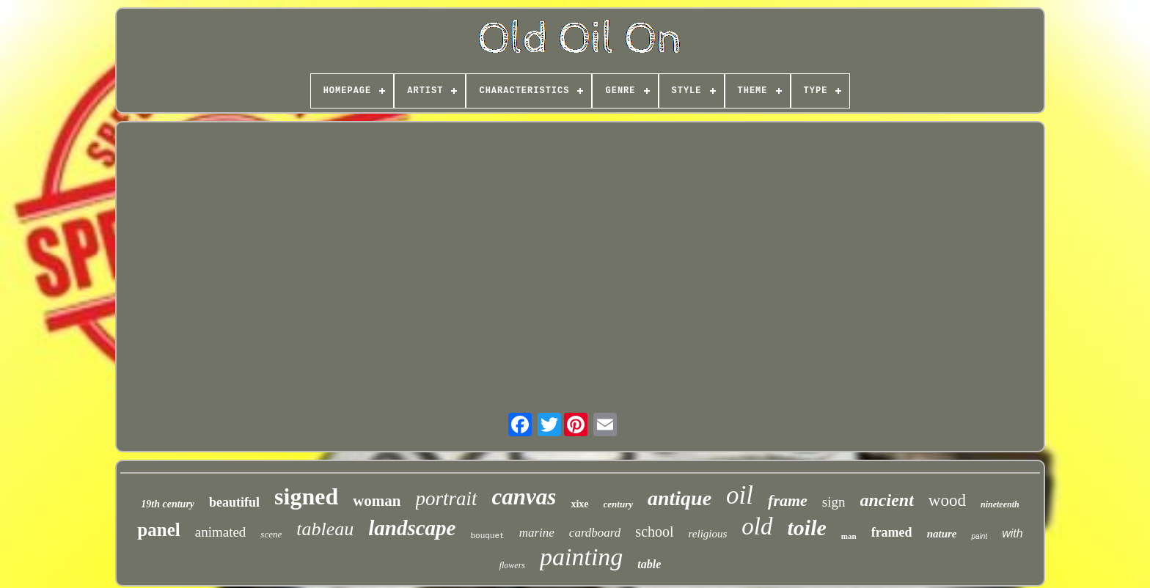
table (649, 564)
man (849, 536)
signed (306, 496)
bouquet (487, 536)
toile (807, 527)
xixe (579, 504)
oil (739, 495)
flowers (512, 565)
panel (158, 530)
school (654, 531)
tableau (325, 529)
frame (787, 500)
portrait (446, 499)
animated (220, 532)
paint (979, 536)
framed (891, 532)
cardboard (595, 533)
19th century (167, 504)
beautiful (234, 502)
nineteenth (1000, 504)
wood (947, 500)
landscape (411, 528)
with (1012, 533)
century (618, 504)
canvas (524, 497)
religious (708, 534)
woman (376, 501)
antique (679, 498)
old (756, 526)
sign (834, 502)
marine (536, 533)
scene (271, 534)
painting (581, 556)
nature (942, 534)
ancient (887, 500)
